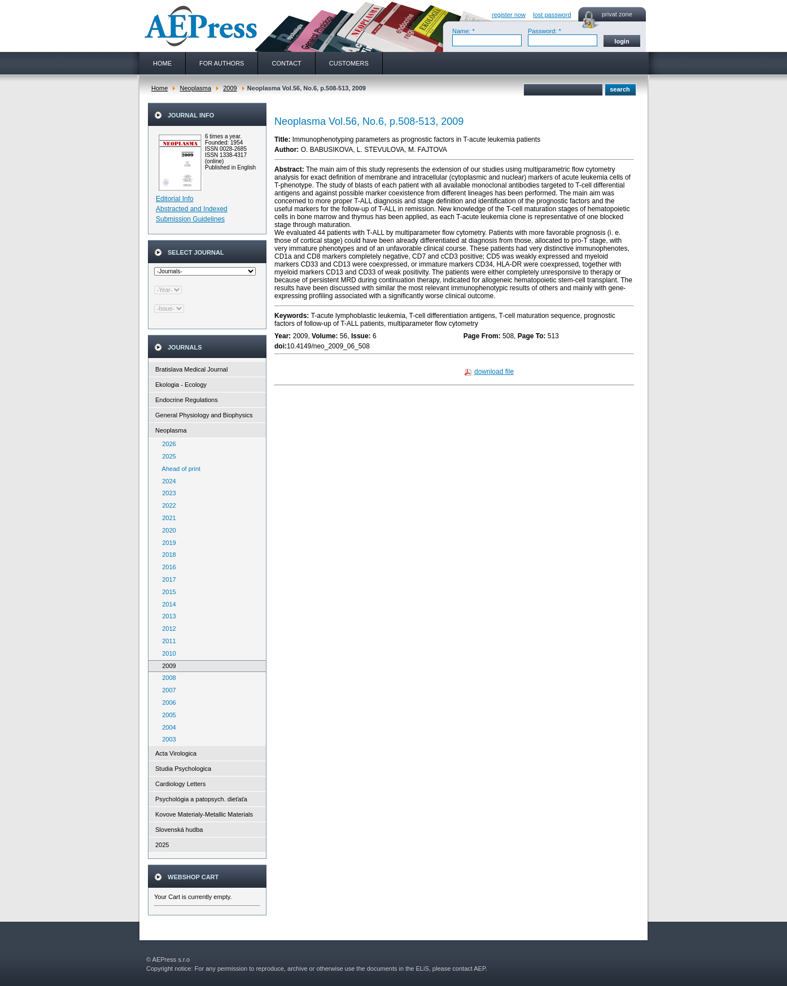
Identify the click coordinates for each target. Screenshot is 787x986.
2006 (166, 702)
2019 (166, 542)
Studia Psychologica (183, 768)
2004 (166, 727)
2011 (166, 641)
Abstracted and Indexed (192, 209)
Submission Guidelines (190, 219)
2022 (166, 505)
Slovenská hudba (179, 829)
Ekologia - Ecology (181, 384)
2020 (166, 530)
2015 (166, 591)
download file (494, 372)
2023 (166, 493)
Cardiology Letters (180, 783)
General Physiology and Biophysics (203, 415)
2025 (166, 456)
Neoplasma (195, 88)
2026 (166, 443)
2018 (166, 554)
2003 (166, 739)
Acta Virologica (175, 753)
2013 (166, 616)
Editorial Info (175, 199)
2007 (166, 690)
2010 (166, 653)
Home (159, 88)
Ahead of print (178, 468)
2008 (166, 677)
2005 (166, 715)
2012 (166, 628)
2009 (230, 88)
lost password (552, 14)
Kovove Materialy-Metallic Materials (204, 814)
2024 (166, 481)
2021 (166, 517)
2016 (166, 567)
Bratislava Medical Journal (191, 369)
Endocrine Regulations (186, 399)
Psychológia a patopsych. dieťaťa (201, 799)
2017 (166, 579)
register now (509, 14)
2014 (166, 604)
